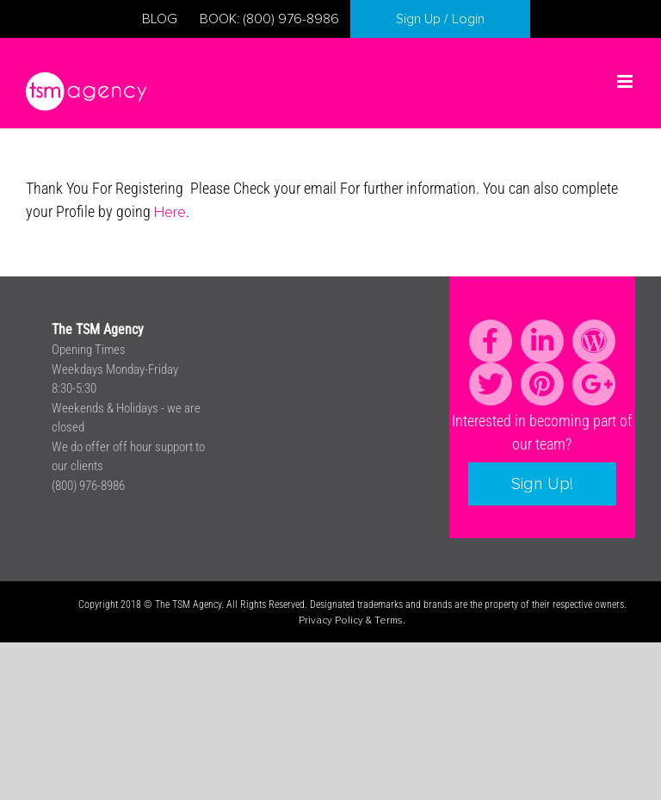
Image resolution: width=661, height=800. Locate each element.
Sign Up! (542, 484)
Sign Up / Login (440, 19)
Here (170, 212)
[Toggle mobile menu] (626, 81)
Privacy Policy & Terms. (352, 621)
